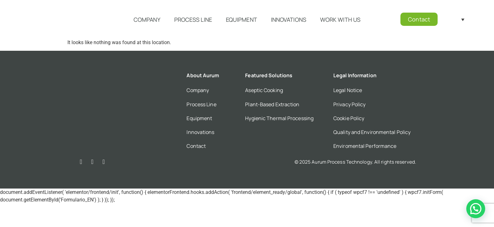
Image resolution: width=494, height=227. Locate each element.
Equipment (241, 19)
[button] (475, 208)
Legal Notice (347, 90)
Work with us (340, 19)
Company (147, 19)
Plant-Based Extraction (272, 104)
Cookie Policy (348, 118)
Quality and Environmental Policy (372, 132)
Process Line (193, 19)
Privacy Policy (349, 104)
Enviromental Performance (364, 146)
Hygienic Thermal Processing (279, 118)
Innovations (288, 19)
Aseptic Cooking (264, 90)
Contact (196, 146)
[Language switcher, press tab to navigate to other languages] (456, 19)
